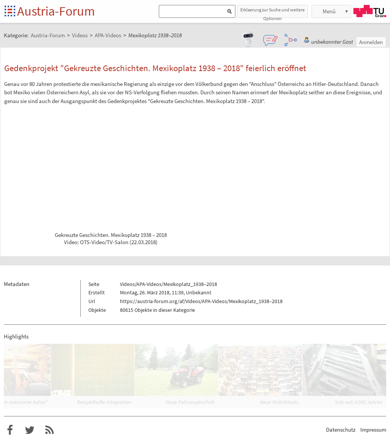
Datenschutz (340, 429)
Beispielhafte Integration (104, 402)
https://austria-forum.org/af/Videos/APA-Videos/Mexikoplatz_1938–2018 (201, 301)
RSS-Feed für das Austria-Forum (49, 430)
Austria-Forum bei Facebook (10, 430)
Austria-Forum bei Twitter (30, 430)
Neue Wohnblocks (279, 402)
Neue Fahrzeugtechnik (190, 402)
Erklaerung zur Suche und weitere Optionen (272, 12)
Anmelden (371, 42)
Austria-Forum (56, 11)
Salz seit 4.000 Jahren (358, 402)
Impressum (373, 429)
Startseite (10, 11)
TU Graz (369, 11)
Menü (329, 11)
